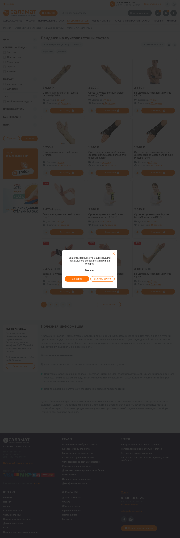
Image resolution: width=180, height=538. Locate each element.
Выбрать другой (102, 279)
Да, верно (77, 279)
